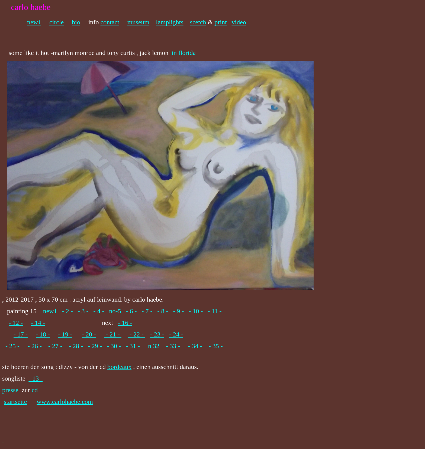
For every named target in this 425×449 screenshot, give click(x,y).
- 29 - (95, 345)
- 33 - (173, 345)
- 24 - (176, 334)
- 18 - (43, 334)
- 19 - (65, 334)
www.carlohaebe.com (65, 401)
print (220, 22)
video (239, 22)
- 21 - (112, 334)
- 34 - (195, 345)
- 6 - (131, 311)
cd (36, 390)
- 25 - (12, 345)
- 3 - (83, 311)
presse (11, 390)
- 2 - (67, 311)
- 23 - (157, 334)
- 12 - (16, 322)
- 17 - (21, 334)
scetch (198, 22)
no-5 (115, 311)
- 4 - (99, 311)
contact (110, 22)
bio (76, 22)
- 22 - (136, 334)
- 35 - (216, 345)
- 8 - (162, 311)
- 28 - (76, 345)
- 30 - (114, 345)
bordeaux (119, 366)
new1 (34, 22)
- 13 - (35, 378)
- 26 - (35, 345)
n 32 (152, 345)
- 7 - (147, 311)
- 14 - (38, 322)
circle (56, 22)
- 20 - (89, 334)
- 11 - (215, 311)
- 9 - (178, 311)
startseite (15, 401)
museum (138, 22)
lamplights (169, 22)
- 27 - (55, 345)
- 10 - (196, 311)
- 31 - (133, 345)
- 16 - (125, 322)
